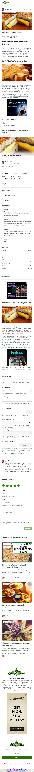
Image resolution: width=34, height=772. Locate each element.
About (28, 763)
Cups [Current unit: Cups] (29, 400)
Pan (4, 123)
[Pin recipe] (27, 9)
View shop (17, 757)
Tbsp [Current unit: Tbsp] (29, 422)
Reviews (17, 753)
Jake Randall (8, 461)
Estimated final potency (8, 441)
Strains (7, 749)
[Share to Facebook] (21, 9)
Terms (15, 763)
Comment (4, 509)
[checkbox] (2, 193)
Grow (20, 749)
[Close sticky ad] (32, 770)
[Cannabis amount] (14, 379)
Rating (4, 482)
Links (13, 768)
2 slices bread (7, 193)
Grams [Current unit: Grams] (29, 379)
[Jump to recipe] (18, 9)
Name (3, 490)
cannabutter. (9, 88)
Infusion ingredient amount (9, 397)
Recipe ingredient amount (8, 419)
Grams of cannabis (6, 376)
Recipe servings (6, 430)
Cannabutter (21, 338)
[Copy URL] (31, 9)
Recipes (26, 749)
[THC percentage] (17, 390)
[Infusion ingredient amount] (14, 400)
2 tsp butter (7, 200)
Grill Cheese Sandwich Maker (11, 125)
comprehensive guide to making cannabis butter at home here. (15, 96)
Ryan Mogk (7, 616)
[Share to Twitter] (24, 9)
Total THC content (6, 408)
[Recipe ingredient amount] (14, 422)
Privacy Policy (7, 763)
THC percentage (6, 387)
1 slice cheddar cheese (9, 195)
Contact (22, 763)
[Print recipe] (3, 166)
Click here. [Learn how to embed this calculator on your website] (26, 453)
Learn (13, 749)
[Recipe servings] (17, 432)
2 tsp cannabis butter (9, 198)
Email (3, 499)
